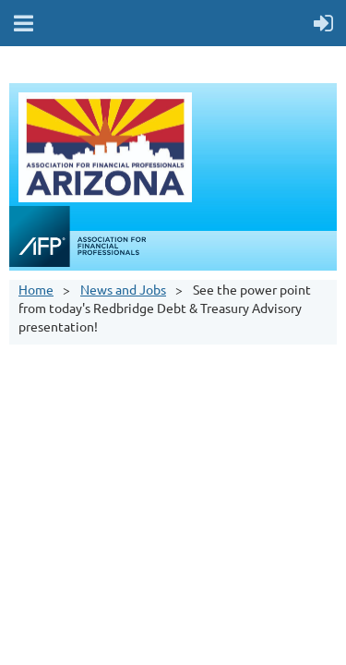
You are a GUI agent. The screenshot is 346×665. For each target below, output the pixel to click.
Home (36, 289)
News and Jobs (123, 289)
